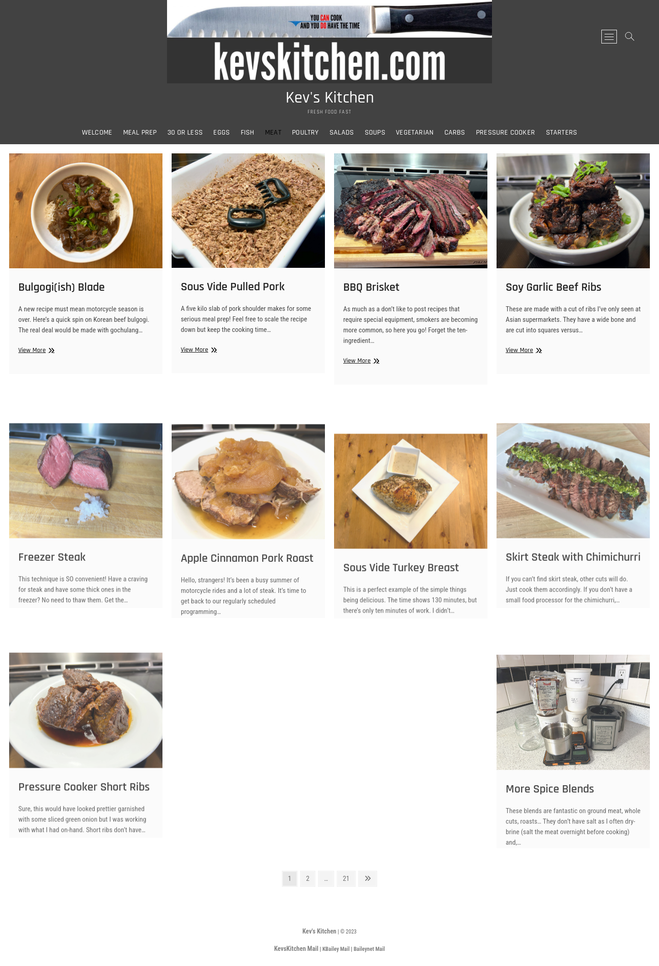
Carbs (454, 132)
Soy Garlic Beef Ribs (553, 289)
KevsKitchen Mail (296, 948)
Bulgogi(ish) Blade (61, 289)
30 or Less (185, 132)
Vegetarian (414, 132)
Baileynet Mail (369, 949)
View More (35, 353)
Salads (342, 132)
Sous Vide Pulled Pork (233, 289)
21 (348, 878)
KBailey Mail (336, 949)
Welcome (97, 132)
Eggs (221, 132)
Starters (562, 132)
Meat (273, 132)
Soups (375, 132)
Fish (247, 132)
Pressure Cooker (505, 132)
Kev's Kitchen (330, 98)
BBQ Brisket (371, 290)
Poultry (305, 132)
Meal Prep (140, 132)
